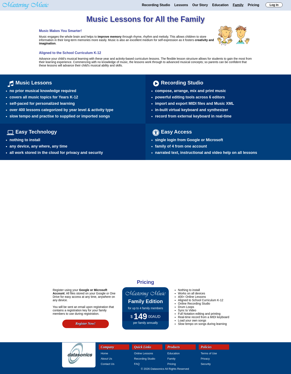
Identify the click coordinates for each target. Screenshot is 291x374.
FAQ (137, 364)
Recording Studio (156, 5)
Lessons (181, 5)
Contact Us (107, 364)
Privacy (205, 358)
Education (220, 5)
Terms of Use (209, 353)
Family (238, 5)
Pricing (253, 5)
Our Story (200, 5)
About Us (106, 358)
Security (206, 364)
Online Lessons (143, 353)
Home (104, 353)
